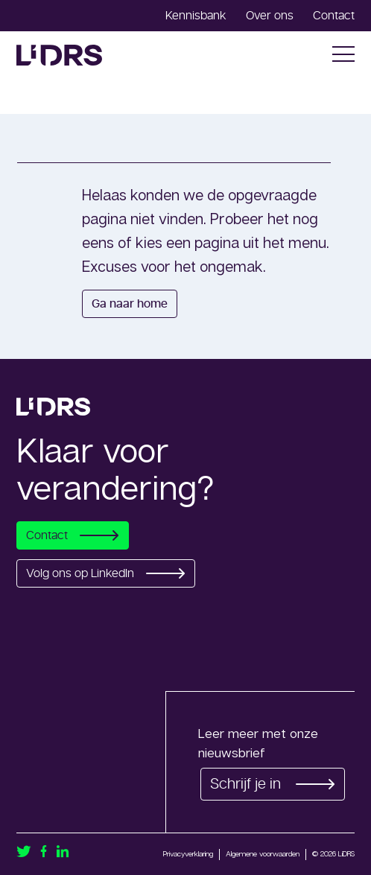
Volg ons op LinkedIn (106, 573)
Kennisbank (195, 16)
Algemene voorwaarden (262, 853)
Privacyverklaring (188, 853)
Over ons (270, 16)
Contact (334, 16)
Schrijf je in (272, 784)
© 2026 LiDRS (333, 853)
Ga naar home (130, 304)
